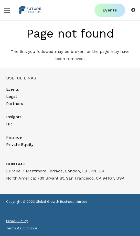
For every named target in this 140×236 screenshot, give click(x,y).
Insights (13, 116)
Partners (14, 103)
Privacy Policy (17, 221)
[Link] (30, 10)
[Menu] (7, 10)
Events (12, 89)
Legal (11, 96)
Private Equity (20, 144)
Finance (14, 137)
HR (9, 124)
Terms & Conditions (22, 228)
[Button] (133, 10)
